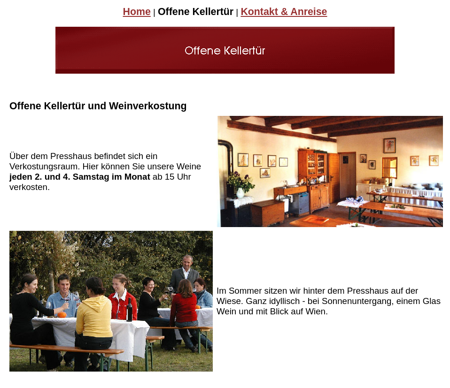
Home (137, 11)
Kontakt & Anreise (284, 11)
